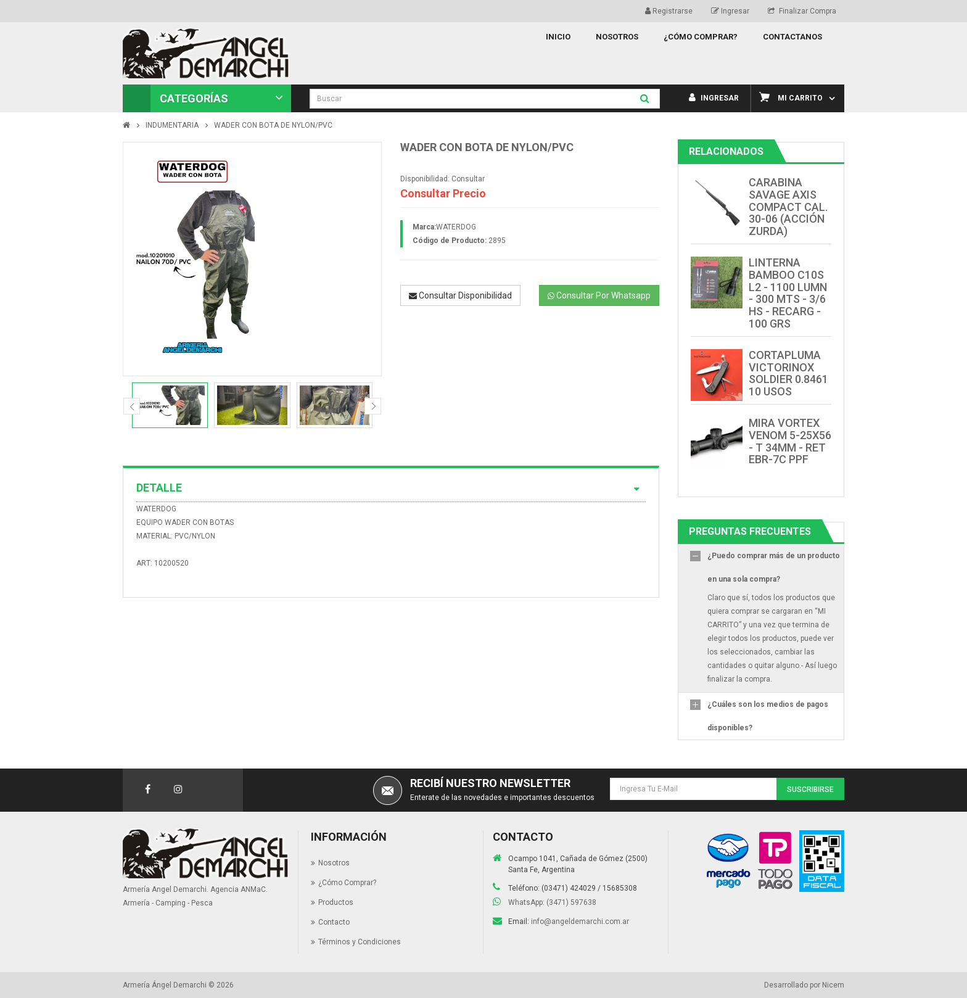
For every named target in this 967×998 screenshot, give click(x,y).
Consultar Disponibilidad (460, 295)
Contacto (334, 922)
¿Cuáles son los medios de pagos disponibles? (767, 716)
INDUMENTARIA (172, 125)
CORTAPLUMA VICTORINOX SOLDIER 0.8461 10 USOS (788, 373)
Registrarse (669, 11)
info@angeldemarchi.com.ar (580, 921)
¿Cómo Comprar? (347, 882)
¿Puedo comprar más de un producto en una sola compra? (773, 567)
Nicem (833, 985)
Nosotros (334, 863)
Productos (335, 902)
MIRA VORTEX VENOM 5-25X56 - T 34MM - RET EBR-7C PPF (790, 441)
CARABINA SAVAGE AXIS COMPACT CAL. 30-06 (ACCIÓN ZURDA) (788, 206)
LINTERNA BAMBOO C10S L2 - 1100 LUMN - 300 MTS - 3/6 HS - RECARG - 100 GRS (788, 293)
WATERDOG (456, 227)
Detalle (391, 488)
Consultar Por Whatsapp (599, 295)
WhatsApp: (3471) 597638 (552, 902)
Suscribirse (810, 789)
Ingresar (730, 11)
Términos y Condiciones (359, 942)
